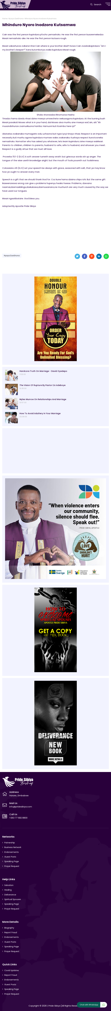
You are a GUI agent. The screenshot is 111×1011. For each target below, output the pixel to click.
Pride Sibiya (54, 1005)
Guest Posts (10, 856)
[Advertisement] (55, 229)
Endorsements (11, 852)
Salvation (8, 885)
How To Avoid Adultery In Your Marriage (40, 413)
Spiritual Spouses (12, 899)
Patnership (9, 842)
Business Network (12, 847)
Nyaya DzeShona (16, 18)
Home (4, 18)
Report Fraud (10, 932)
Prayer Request (11, 866)
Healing (8, 889)
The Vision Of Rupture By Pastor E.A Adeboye (42, 385)
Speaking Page (11, 861)
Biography (9, 927)
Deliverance (10, 894)
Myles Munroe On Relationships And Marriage (43, 399)
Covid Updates (11, 970)
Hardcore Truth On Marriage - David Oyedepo (43, 371)
